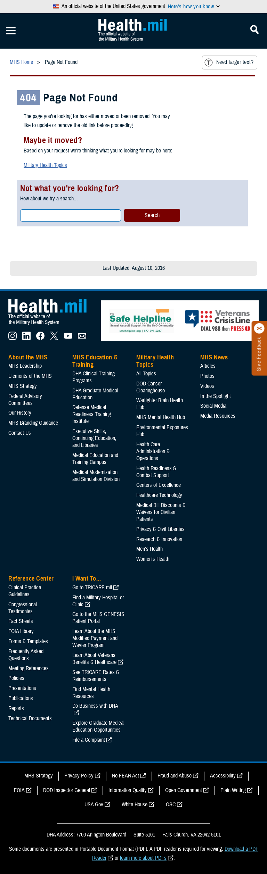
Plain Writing (233, 790)
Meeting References (28, 668)
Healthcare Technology (159, 495)
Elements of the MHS (30, 376)
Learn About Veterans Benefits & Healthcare (94, 659)
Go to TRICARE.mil (92, 587)
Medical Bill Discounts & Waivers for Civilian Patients (161, 512)
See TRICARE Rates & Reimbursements (95, 676)
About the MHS (28, 357)
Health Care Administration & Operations (153, 451)
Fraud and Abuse (174, 775)
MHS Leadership (25, 366)
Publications (20, 698)
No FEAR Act (125, 775)
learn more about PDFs (143, 858)
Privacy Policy (79, 775)
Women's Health (152, 559)
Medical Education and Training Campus (95, 459)
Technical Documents (30, 718)
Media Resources (217, 416)
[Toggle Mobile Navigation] (11, 31)
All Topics (146, 373)
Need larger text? (228, 62)
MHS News (214, 357)
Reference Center (31, 578)
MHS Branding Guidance (33, 422)
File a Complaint (88, 739)
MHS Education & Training (95, 361)
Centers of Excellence (158, 485)
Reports (16, 708)
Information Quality (127, 790)
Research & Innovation (159, 539)
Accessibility (223, 775)
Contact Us (19, 433)
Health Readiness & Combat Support (156, 472)
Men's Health (149, 549)
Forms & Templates (28, 641)
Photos (207, 376)
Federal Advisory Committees (25, 400)
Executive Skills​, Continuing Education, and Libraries (94, 438)
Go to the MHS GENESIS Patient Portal (98, 618)
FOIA (19, 790)
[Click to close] (259, 328)
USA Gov (93, 804)
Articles (208, 366)
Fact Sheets (20, 621)
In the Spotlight (215, 396)
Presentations (22, 688)
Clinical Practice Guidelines (24, 591)
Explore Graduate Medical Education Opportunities (98, 726)
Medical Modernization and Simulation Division (96, 476)
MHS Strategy (22, 386)
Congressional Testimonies (22, 608)
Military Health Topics (45, 165)
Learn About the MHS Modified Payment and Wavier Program (95, 638)
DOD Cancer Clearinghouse (150, 387)
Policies (16, 678)
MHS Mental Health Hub (160, 417)
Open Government (183, 790)
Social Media (213, 405)
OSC (171, 804)
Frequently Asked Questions (25, 655)
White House (134, 804)
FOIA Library (21, 631)
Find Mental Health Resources (91, 693)
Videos (207, 386)
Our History (19, 412)
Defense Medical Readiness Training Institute (91, 414)
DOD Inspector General (66, 790)
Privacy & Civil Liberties (160, 529)
